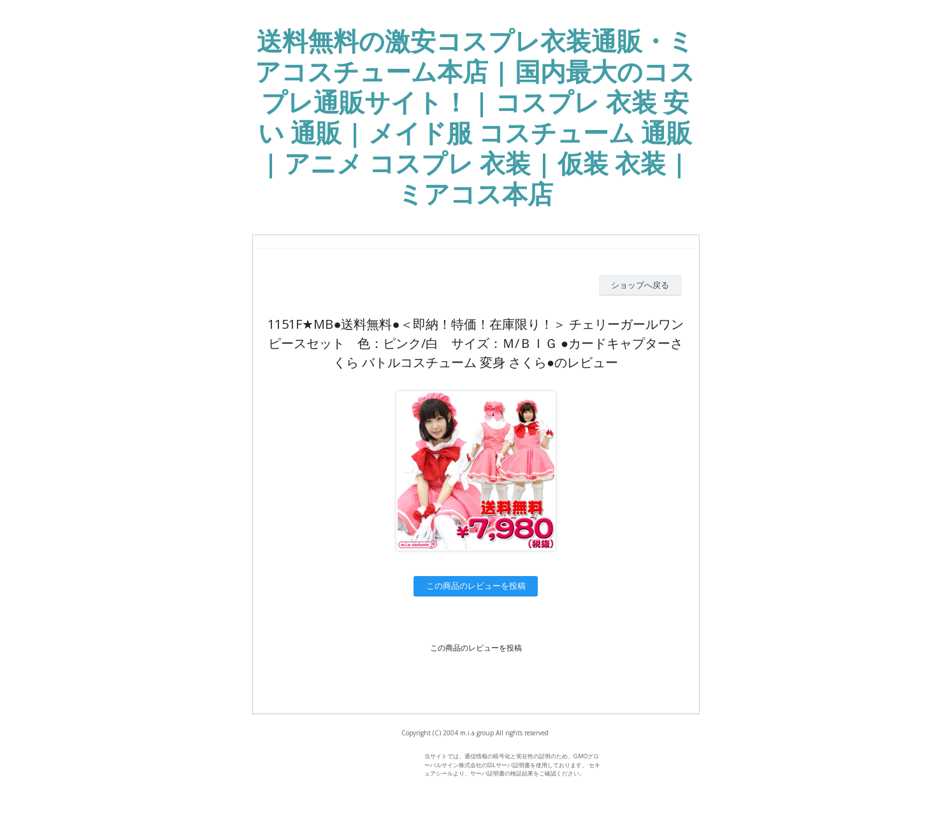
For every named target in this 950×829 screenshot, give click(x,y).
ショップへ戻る (640, 285)
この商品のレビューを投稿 (476, 585)
